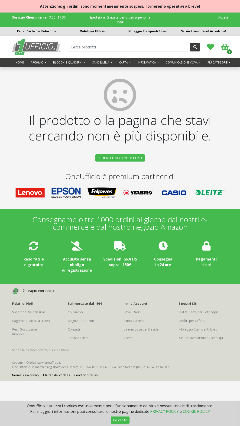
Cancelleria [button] (101, 62)
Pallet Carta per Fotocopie (36, 31)
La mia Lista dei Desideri (141, 329)
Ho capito (120, 420)
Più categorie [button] (218, 62)
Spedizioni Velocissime (29, 312)
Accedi (223, 17)
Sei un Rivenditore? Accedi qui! (203, 31)
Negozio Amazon (81, 320)
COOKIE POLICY (196, 411)
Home (20, 62)
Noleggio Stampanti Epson (148, 31)
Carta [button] (124, 62)
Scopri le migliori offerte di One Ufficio (40, 350)
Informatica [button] (147, 62)
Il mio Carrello (133, 320)
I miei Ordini (132, 312)
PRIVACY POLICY (164, 411)
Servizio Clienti (78, 338)
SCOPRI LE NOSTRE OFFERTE (120, 158)
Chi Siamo (75, 312)
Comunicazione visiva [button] (182, 62)
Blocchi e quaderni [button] (68, 62)
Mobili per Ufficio (92, 31)
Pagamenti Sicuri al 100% (31, 320)
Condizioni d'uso (86, 375)
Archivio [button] (37, 62)
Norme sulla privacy (25, 375)
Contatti (74, 329)
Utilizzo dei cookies (56, 375)
